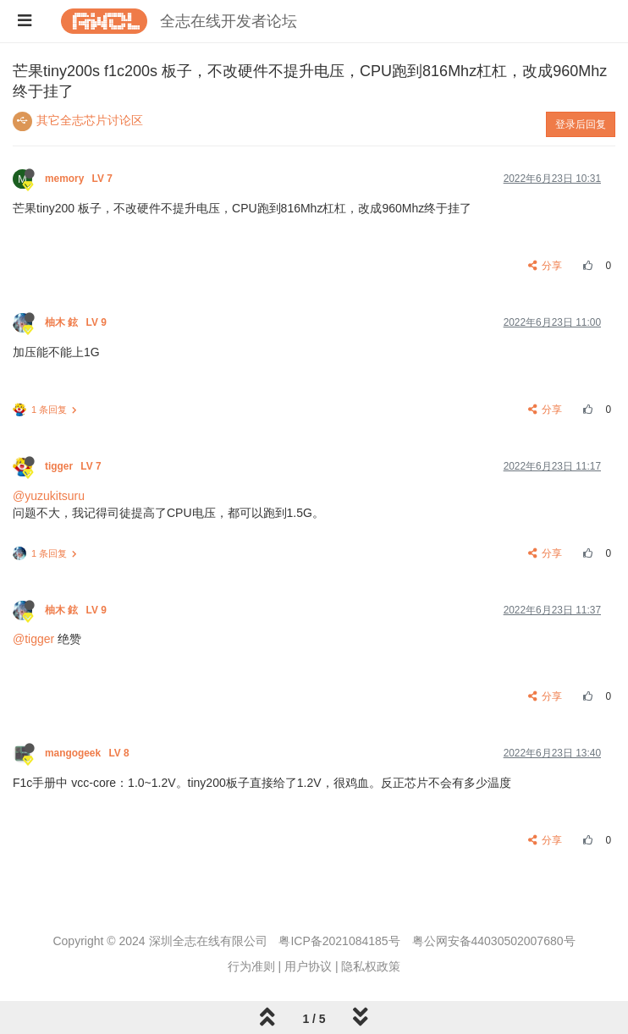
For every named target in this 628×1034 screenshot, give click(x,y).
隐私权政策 (370, 966)
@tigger (33, 639)
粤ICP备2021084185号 (338, 941)
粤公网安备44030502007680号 (494, 941)
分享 (545, 266)
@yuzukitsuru (49, 496)
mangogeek (88, 753)
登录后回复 (580, 124)
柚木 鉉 (77, 322)
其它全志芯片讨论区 (89, 120)
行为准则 (251, 966)
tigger (74, 466)
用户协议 (308, 966)
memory (80, 178)
